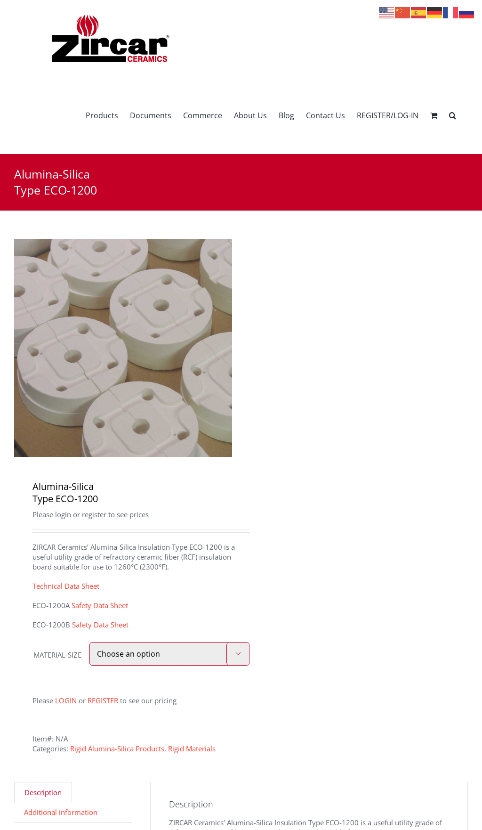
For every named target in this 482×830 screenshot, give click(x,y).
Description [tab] (43, 792)
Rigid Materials (192, 748)
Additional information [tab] (60, 812)
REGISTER (103, 700)
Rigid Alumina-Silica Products (117, 748)
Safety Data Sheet (100, 605)
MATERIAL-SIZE (57, 654)
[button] (452, 115)
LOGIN (66, 700)
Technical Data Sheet (65, 586)
